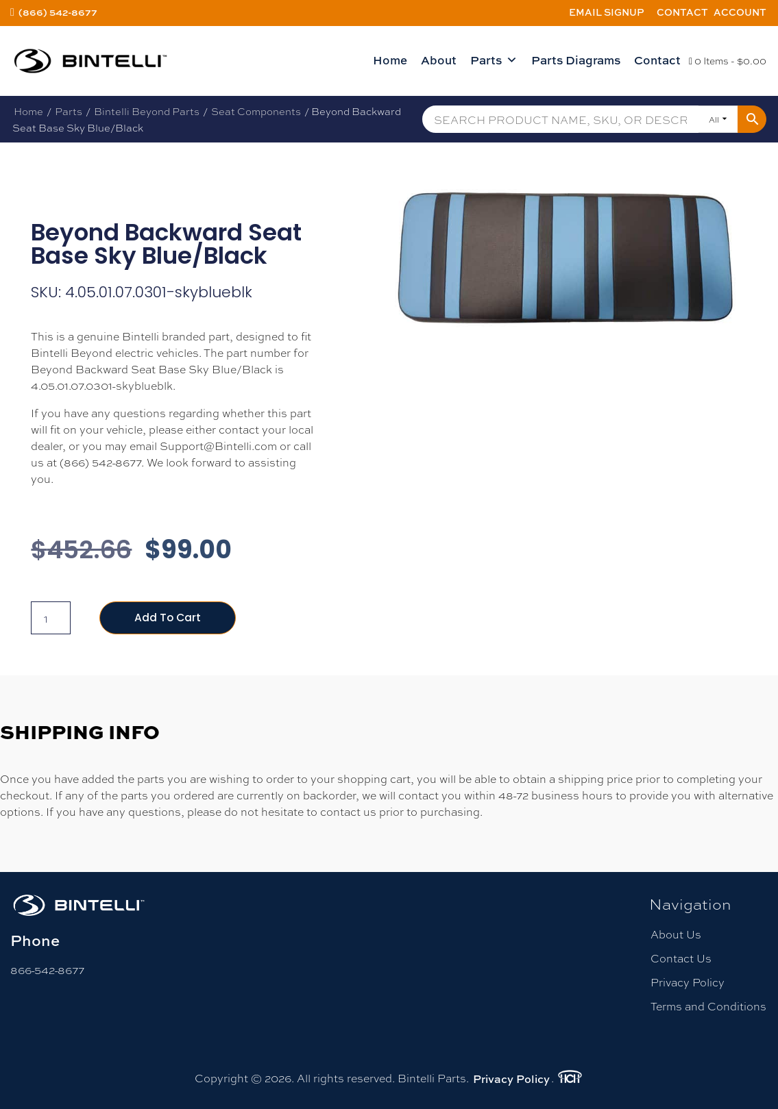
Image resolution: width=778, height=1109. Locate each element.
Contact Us (681, 958)
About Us (676, 934)
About (439, 60)
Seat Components (256, 111)
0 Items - (727, 60)
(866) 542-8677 (58, 11)
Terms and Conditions (708, 1006)
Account (740, 11)
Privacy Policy (688, 982)
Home (390, 60)
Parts (494, 60)
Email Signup (606, 11)
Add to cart (168, 617)
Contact (682, 11)
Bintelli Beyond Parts (146, 111)
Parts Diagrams (575, 60)
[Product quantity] (51, 617)
